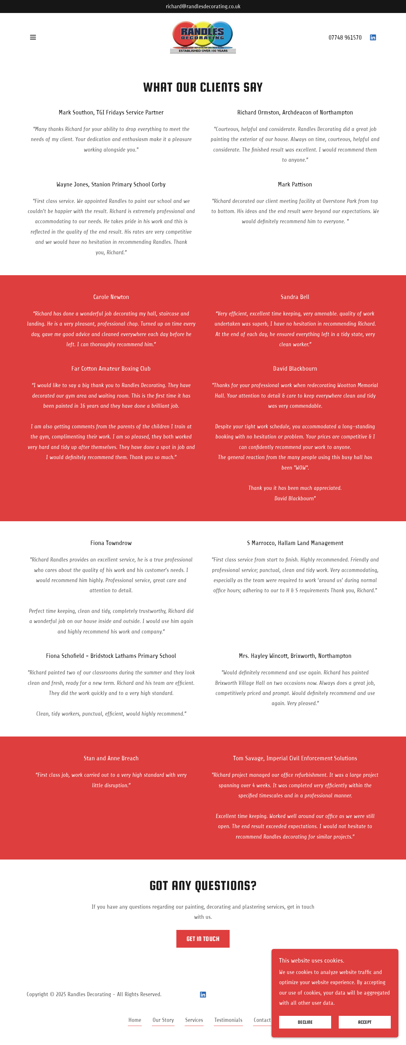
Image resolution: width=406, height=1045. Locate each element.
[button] (33, 37)
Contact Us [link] (266, 1020)
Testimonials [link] (228, 1020)
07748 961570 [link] (345, 37)
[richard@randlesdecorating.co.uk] (203, 6)
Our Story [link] (163, 1020)
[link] (203, 37)
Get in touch (203, 938)
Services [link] (194, 1020)
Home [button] (134, 1020)
